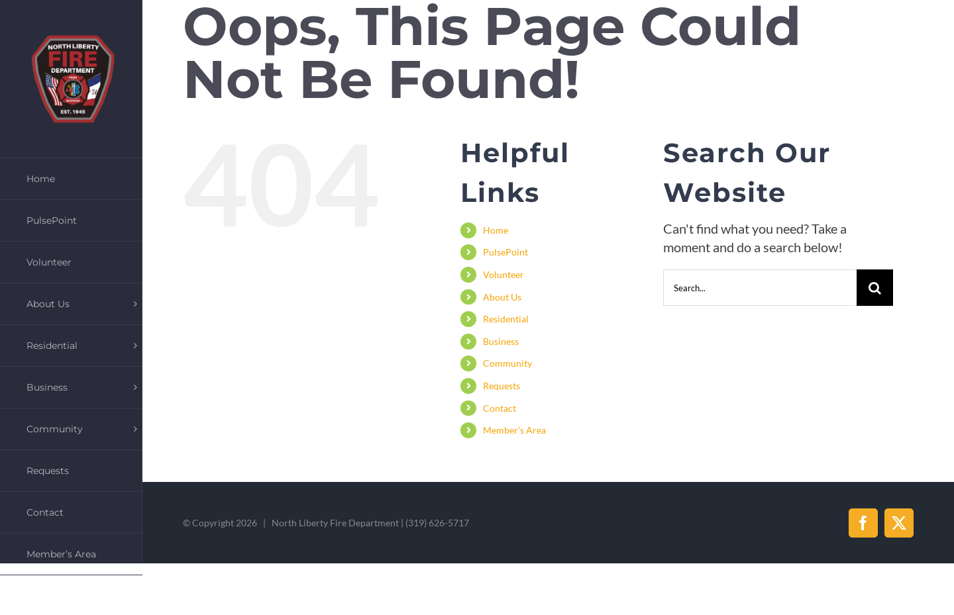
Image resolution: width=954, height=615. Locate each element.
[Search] (875, 287)
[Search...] (760, 287)
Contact (499, 408)
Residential (506, 318)
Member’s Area (514, 430)
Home (495, 230)
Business (501, 341)
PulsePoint (505, 252)
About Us (502, 297)
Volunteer (503, 274)
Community (507, 363)
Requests (501, 385)
